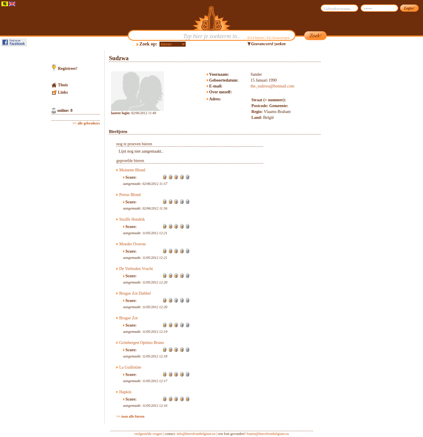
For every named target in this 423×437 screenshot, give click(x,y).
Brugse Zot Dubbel (135, 293)
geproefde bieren (130, 160)
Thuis (63, 85)
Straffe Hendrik (132, 219)
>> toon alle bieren (130, 416)
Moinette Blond (132, 170)
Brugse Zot (128, 318)
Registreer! (68, 68)
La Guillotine (130, 367)
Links (63, 92)
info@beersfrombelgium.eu (196, 434)
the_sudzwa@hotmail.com (272, 86)
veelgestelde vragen (148, 434)
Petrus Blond (130, 195)
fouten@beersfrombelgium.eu (267, 434)
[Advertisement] (348, 138)
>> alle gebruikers (86, 123)
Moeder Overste (132, 244)
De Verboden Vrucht (136, 268)
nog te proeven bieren (134, 144)
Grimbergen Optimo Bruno (141, 342)
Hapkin (125, 392)
